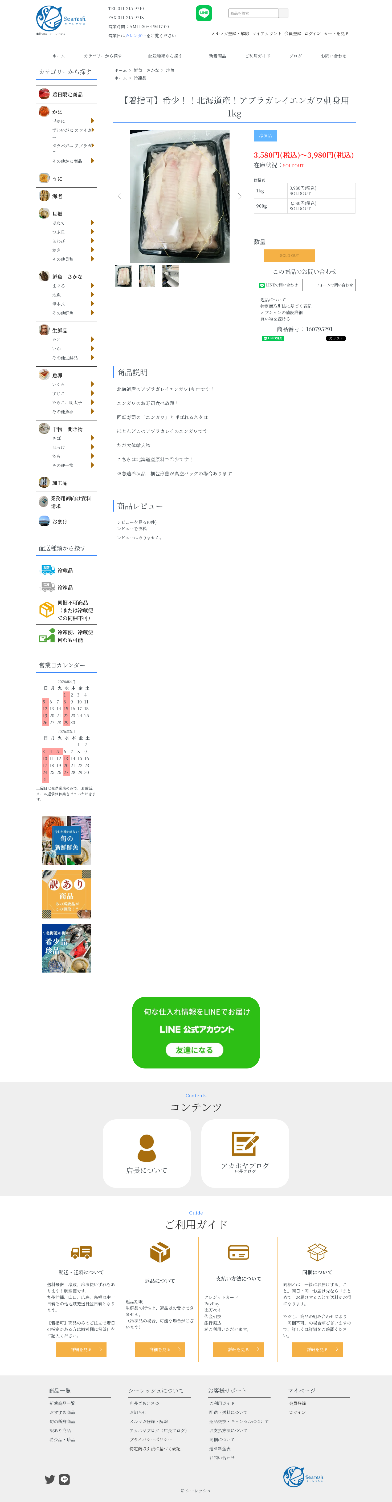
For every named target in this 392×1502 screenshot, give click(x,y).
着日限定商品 (61, 93)
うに (50, 178)
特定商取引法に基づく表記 (286, 306)
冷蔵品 (56, 570)
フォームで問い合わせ (331, 285)
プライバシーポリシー (150, 1439)
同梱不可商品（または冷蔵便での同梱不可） (66, 610)
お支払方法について (228, 1430)
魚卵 (50, 374)
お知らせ (137, 1412)
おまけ (53, 521)
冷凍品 (56, 587)
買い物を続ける (275, 319)
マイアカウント (267, 30)
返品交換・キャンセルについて (239, 1421)
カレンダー (135, 36)
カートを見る (336, 30)
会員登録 (292, 30)
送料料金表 (220, 1449)
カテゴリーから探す (107, 56)
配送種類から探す (169, 56)
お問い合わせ (333, 56)
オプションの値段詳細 (281, 312)
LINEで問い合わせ (278, 285)
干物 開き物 (61, 428)
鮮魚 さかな (61, 276)
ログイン (312, 30)
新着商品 (217, 56)
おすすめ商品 (62, 1412)
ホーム (58, 56)
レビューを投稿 (132, 528)
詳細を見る (81, 1349)
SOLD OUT (289, 255)
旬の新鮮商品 (62, 1421)
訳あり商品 (60, 1430)
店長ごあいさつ (144, 1403)
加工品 (53, 482)
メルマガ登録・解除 (230, 30)
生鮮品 (53, 330)
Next (238, 196)
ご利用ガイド (258, 56)
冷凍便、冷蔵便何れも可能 (66, 635)
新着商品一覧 (62, 1403)
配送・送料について (228, 1412)
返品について (273, 300)
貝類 (50, 213)
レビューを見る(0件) (137, 522)
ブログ (295, 56)
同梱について (222, 1439)
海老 (50, 195)
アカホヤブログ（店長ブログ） (159, 1430)
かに (50, 111)
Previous (121, 196)
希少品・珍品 (62, 1439)
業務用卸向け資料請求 (65, 502)
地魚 (170, 70)
